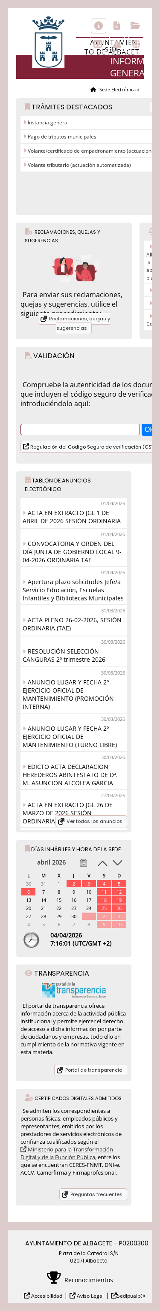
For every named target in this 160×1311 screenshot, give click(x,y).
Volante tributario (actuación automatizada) (78, 165)
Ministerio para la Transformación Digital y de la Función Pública (66, 1153)
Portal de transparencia (93, 1070)
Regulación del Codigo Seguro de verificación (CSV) (93, 446)
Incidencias (117, 44)
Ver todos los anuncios (94, 821)
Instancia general (47, 122)
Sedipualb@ (131, 1295)
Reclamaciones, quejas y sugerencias (79, 323)
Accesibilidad (46, 1295)
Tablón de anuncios (97, 44)
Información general (98, 25)
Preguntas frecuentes (96, 1194)
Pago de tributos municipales (61, 136)
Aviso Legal (90, 1295)
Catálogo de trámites (116, 25)
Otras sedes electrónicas (136, 44)
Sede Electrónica (117, 89)
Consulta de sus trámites (135, 25)
